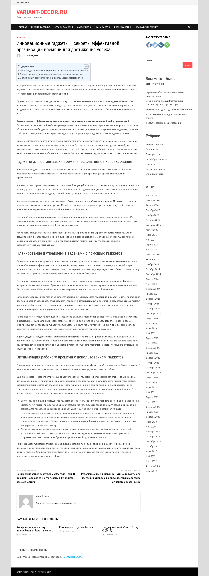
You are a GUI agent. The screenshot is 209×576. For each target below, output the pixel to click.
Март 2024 (151, 283)
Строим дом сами (63, 27)
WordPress (40, 571)
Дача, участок (84, 27)
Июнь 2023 (151, 328)
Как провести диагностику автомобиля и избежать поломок (35, 529)
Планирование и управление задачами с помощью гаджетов (51, 74)
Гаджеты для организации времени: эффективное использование (54, 70)
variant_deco (32, 56)
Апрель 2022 (152, 397)
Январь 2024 (152, 293)
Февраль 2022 (153, 406)
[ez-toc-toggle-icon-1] (85, 66)
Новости (21, 37)
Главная (23, 27)
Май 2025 (151, 239)
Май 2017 (151, 456)
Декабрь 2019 (153, 431)
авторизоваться (72, 556)
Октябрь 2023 (153, 308)
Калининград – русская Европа (76, 527)
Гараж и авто (103, 27)
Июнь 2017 (151, 451)
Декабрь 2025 (153, 210)
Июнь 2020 (151, 421)
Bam (49, 571)
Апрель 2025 (152, 244)
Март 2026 (151, 195)
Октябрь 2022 (153, 367)
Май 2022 (151, 392)
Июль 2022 (151, 382)
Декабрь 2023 (153, 298)
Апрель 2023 (152, 338)
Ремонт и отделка (40, 27)
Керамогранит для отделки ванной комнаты (169, 109)
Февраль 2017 (153, 466)
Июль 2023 (151, 323)
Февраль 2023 (153, 347)
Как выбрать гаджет (147, 27)
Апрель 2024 (152, 279)
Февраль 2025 (153, 254)
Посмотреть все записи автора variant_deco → (58, 503)
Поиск (149, 60)
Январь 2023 (152, 352)
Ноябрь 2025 (152, 215)
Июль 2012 (151, 470)
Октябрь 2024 (153, 269)
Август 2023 (152, 318)
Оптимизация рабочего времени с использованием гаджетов (51, 77)
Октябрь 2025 (153, 220)
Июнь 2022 (151, 387)
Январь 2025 (152, 259)
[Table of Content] (86, 66)
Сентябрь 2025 (153, 224)
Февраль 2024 (153, 288)
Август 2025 (152, 229)
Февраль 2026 (153, 200)
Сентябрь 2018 (153, 441)
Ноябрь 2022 (152, 362)
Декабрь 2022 (153, 357)
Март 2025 (151, 249)
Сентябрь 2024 (153, 274)
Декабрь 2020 (153, 416)
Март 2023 (151, 343)
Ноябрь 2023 (152, 303)
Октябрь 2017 (153, 446)
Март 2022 (151, 402)
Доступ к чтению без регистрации (164, 122)
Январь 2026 (152, 205)
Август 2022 (152, 377)
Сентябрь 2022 (153, 372)
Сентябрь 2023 (153, 313)
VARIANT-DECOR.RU (42, 11)
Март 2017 (151, 461)
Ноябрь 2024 (152, 264)
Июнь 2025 (151, 234)
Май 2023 (151, 333)
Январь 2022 (152, 411)
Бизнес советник (123, 27)
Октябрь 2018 (153, 436)
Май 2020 (151, 426)
